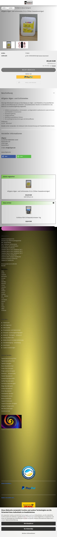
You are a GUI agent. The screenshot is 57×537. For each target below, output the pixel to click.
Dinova (3, 278)
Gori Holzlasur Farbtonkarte (9, 244)
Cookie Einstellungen (9, 347)
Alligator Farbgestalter (7, 406)
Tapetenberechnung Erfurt (8, 358)
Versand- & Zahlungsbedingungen (13, 332)
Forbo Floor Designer (7, 368)
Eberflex (3, 282)
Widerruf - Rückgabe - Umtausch (12, 335)
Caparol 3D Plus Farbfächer (9, 255)
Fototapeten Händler (7, 393)
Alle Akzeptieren (28, 523)
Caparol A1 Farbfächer (7, 260)
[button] (8, 156)
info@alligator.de (10, 148)
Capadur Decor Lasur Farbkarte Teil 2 (11, 251)
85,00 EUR (28, 195)
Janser (3, 292)
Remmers (4, 276)
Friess (3, 285)
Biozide (3, 265)
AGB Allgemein (7, 325)
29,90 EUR (28, 221)
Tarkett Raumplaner (7, 376)
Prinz (2, 298)
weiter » (4, 8)
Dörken (3, 291)
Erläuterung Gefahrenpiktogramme (11, 240)
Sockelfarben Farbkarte (8, 248)
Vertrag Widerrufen (8, 337)
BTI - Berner (4, 296)
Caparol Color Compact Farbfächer (11, 257)
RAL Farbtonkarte (6, 242)
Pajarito (3, 283)
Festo (3, 307)
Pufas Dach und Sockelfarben (9, 246)
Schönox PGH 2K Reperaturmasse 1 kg (28, 217)
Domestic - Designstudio (8, 373)
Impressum (6, 322)
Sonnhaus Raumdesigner (8, 383)
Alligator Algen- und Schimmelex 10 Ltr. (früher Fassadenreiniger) (28, 191)
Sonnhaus (4, 299)
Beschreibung (7, 93)
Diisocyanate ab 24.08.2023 (9, 264)
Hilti (2, 305)
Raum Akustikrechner (7, 366)
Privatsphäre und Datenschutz (11, 330)
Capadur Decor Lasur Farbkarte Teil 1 (11, 249)
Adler (2, 308)
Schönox (3, 310)
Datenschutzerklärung (12, 520)
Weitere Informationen (28, 533)
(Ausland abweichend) (43, 55)
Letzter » (11, 8)
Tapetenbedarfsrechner (8, 361)
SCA (2, 303)
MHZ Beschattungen (7, 408)
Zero (2, 280)
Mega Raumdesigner (7, 386)
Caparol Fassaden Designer (9, 403)
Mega (2, 289)
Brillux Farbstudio (6, 398)
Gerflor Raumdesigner (7, 381)
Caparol (3, 274)
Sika (2, 271)
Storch (3, 301)
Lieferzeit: (4, 56)
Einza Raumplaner (6, 391)
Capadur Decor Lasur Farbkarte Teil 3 (11, 253)
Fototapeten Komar (6, 396)
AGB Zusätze (6, 327)
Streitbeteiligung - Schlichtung (12, 342)
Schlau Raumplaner (7, 388)
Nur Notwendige (28, 529)
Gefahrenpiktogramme (7, 239)
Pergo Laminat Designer (8, 371)
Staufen (3, 287)
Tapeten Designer (6, 363)
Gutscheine (6, 345)
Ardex (3, 273)
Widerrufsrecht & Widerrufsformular (13, 340)
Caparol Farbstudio (6, 401)
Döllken (3, 294)
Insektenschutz (5, 411)
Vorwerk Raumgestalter (8, 378)
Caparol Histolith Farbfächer (9, 258)
